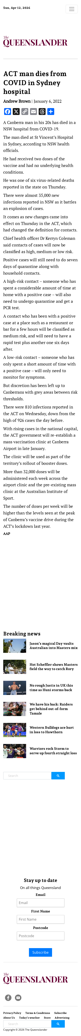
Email (40, 895)
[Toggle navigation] (72, 9)
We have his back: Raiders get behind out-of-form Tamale (51, 708)
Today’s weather (29, 1017)
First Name (40, 911)
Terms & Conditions (37, 1013)
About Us (9, 1017)
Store (47, 1017)
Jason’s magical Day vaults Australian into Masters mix (54, 645)
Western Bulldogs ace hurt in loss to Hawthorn (52, 729)
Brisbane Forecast (30, 22)
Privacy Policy (12, 1013)
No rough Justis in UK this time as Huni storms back (51, 687)
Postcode (40, 928)
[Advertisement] (40, 583)
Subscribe (40, 952)
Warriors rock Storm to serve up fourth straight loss (53, 751)
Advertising (62, 1017)
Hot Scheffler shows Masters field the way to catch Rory (54, 667)
